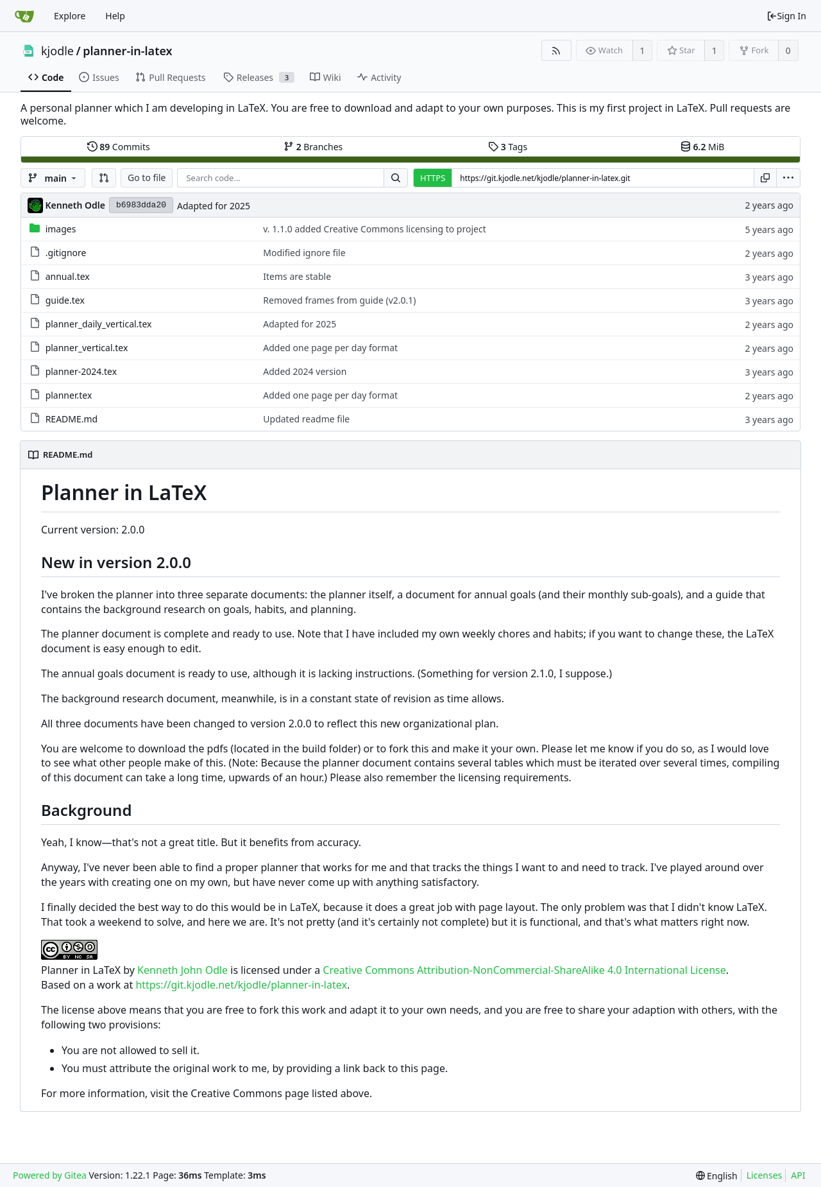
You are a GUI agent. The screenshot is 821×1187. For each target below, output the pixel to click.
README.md (72, 419)
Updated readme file (306, 419)
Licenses (765, 1175)
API (798, 1175)
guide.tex (65, 300)
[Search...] (396, 177)
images (61, 229)
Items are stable (297, 276)
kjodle (57, 50)
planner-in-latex (127, 50)
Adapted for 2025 (213, 206)
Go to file (146, 177)
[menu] (788, 177)
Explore (69, 16)
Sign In (786, 16)
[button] (104, 177)
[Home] (24, 16)
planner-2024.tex (81, 371)
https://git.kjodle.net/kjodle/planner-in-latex (240, 985)
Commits (118, 147)
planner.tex (69, 395)
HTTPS (432, 178)
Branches (313, 147)
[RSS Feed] (556, 50)
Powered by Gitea (50, 1175)
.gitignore (66, 253)
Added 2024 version (304, 371)
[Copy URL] (765, 177)
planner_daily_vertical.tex (99, 324)
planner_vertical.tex (87, 348)
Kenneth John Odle (182, 970)
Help (115, 16)
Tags (507, 147)
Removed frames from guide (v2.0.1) (339, 300)
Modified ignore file (304, 253)
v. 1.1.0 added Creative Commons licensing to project (374, 229)
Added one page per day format (330, 348)
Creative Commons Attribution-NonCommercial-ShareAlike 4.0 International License (524, 970)
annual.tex (68, 276)
